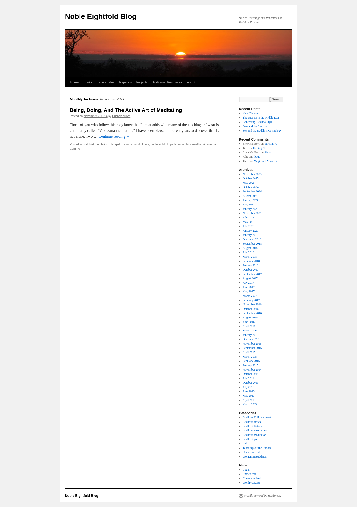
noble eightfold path (163, 144)
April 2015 (249, 352)
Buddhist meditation (95, 144)
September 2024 (252, 191)
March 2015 (250, 356)
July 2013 (248, 387)
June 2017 (249, 287)
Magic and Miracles (265, 161)
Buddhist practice (253, 439)
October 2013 (251, 382)
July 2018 (248, 252)
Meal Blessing (251, 113)
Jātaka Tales (105, 82)
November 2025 (252, 174)
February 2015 (251, 361)
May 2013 (249, 395)
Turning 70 (270, 143)
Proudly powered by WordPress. (262, 495)
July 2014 (248, 378)
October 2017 (251, 269)
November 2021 (252, 213)
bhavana (126, 144)
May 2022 (249, 204)
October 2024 (251, 187)
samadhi (182, 144)
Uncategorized (251, 452)
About (191, 82)
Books (87, 82)
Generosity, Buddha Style (257, 122)
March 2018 (250, 256)
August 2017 (250, 278)
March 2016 (250, 330)
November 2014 (252, 369)
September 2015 (252, 348)
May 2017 (249, 291)
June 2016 (249, 322)
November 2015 (252, 343)
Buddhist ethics (252, 421)
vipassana (209, 144)
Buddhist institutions (255, 430)
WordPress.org (251, 482)
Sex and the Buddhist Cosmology (262, 130)
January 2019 (250, 235)
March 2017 (250, 295)
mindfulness (141, 144)
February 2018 (251, 261)
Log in (246, 469)
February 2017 (251, 300)
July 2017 (248, 282)
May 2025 (249, 182)
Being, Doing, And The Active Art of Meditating (126, 110)
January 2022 (250, 209)
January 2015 (250, 365)
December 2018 (252, 239)
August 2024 (250, 195)
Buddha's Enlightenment (257, 417)
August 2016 (250, 317)
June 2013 (249, 391)
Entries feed (250, 474)
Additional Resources (167, 82)
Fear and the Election (255, 126)
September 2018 (252, 243)
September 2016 (252, 313)
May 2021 (249, 222)
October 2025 (251, 178)
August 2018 (250, 248)
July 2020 (248, 226)
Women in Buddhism (255, 456)
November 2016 (252, 304)
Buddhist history (252, 426)
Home (74, 82)
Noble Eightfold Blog (101, 16)
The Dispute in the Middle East (261, 117)
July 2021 (248, 217)
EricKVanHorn (121, 116)
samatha (195, 144)
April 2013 (249, 400)
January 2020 (250, 230)
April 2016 (249, 326)
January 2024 (250, 200)
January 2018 (250, 265)
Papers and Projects (133, 82)
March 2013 (250, 404)
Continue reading (114, 136)
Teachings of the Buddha (257, 448)
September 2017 (252, 274)
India (246, 443)
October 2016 (251, 308)
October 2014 (251, 374)
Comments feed (252, 478)
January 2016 (250, 335)
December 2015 (252, 339)
